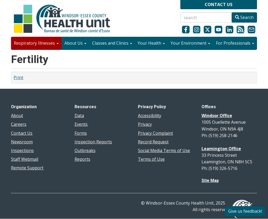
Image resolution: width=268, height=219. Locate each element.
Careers (18, 124)
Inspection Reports (93, 142)
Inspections (22, 150)
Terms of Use (151, 159)
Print (18, 77)
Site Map (210, 180)
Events (81, 124)
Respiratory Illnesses (36, 43)
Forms (81, 133)
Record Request (153, 142)
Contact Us (21, 133)
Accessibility (149, 115)
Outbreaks (85, 150)
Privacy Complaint (155, 133)
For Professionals (235, 43)
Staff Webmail (24, 159)
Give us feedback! (245, 211)
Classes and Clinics (112, 43)
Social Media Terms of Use (164, 150)
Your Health (151, 43)
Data (79, 115)
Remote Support (27, 168)
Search (244, 17)
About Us (75, 43)
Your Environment (190, 43)
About (17, 115)
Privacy (145, 124)
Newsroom (22, 142)
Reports (82, 159)
